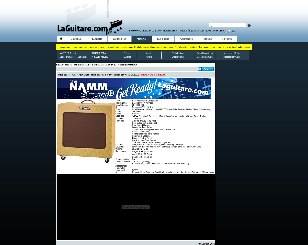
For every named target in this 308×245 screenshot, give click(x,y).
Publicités (184, 31)
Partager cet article (206, 244)
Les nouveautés (67, 57)
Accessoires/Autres (232, 53)
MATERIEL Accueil (68, 53)
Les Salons (82, 57)
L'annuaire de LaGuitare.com (145, 31)
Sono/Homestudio (205, 53)
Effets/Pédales (178, 53)
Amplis (149, 53)
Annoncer (198, 31)
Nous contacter (214, 31)
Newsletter (170, 31)
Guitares (127, 53)
